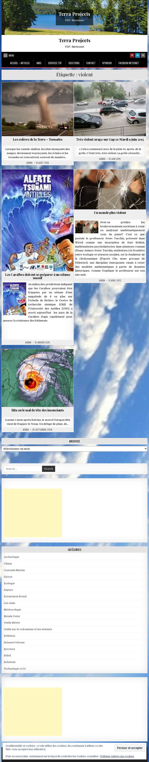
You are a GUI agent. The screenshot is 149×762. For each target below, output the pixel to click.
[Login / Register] (137, 55)
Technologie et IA (15, 668)
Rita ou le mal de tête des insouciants (37, 410)
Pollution (9, 635)
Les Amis (9, 603)
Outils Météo (12, 622)
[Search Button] (143, 55)
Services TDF (55, 63)
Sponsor (107, 63)
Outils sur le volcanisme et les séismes (28, 629)
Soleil (7, 655)
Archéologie (11, 557)
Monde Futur (12, 616)
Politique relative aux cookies (117, 756)
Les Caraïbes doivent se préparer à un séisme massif (37, 276)
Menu (11, 55)
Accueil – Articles (20, 63)
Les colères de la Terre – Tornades (37, 139)
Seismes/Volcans (14, 642)
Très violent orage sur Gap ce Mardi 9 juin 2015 (110, 139)
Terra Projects (74, 14)
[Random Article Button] (132, 55)
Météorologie (12, 609)
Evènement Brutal (15, 596)
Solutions (74, 63)
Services (9, 649)
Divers (8, 576)
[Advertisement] (33, 513)
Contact (90, 63)
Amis (38, 63)
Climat (8, 563)
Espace (8, 589)
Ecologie (9, 583)
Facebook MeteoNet (129, 63)
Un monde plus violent (110, 212)
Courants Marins (14, 570)
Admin (29, 163)
